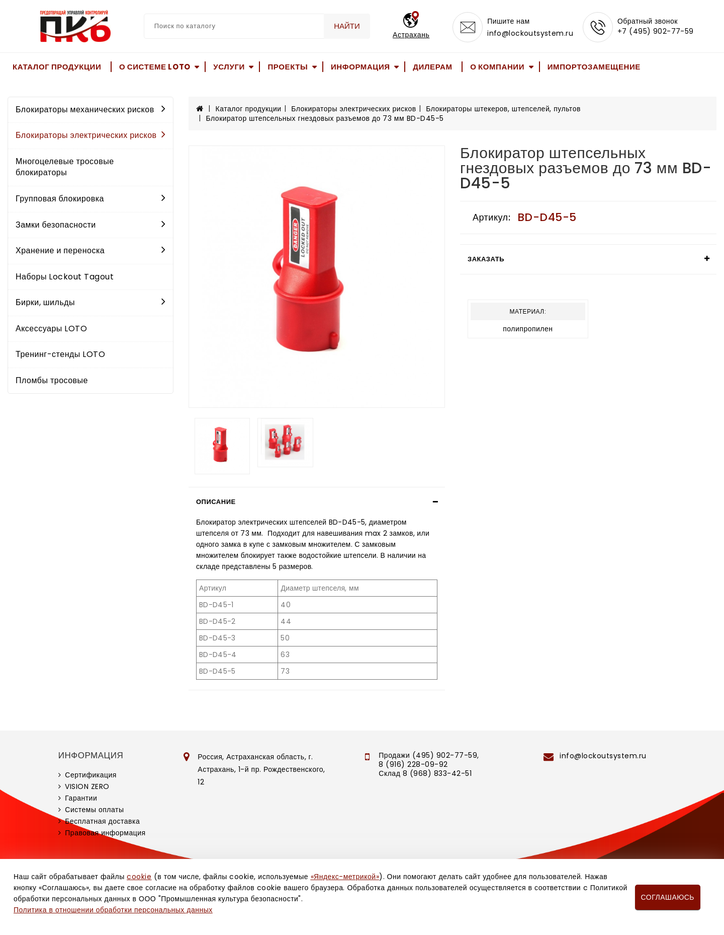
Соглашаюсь (667, 897)
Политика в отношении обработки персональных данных (113, 910)
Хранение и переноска (90, 250)
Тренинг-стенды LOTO (60, 354)
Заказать (486, 259)
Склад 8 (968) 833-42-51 (425, 773)
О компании (497, 66)
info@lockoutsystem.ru (530, 33)
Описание (216, 502)
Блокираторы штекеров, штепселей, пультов (503, 109)
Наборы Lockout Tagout (65, 276)
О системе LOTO (155, 66)
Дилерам (432, 66)
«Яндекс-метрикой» (345, 877)
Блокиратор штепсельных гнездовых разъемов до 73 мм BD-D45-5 (325, 118)
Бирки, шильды (90, 302)
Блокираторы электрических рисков (90, 135)
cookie (139, 877)
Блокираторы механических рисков (90, 109)
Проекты (287, 66)
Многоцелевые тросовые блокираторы (65, 167)
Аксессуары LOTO (51, 328)
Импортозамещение (594, 66)
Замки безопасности (90, 225)
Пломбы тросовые (52, 380)
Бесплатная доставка (102, 821)
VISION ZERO (87, 786)
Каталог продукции (57, 66)
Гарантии (81, 798)
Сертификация (91, 774)
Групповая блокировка (90, 198)
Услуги (229, 66)
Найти (347, 26)
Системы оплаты (94, 809)
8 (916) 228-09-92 (413, 764)
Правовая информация (105, 832)
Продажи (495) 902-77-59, (429, 755)
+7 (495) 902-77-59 (655, 31)
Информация (360, 66)
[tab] (317, 502)
